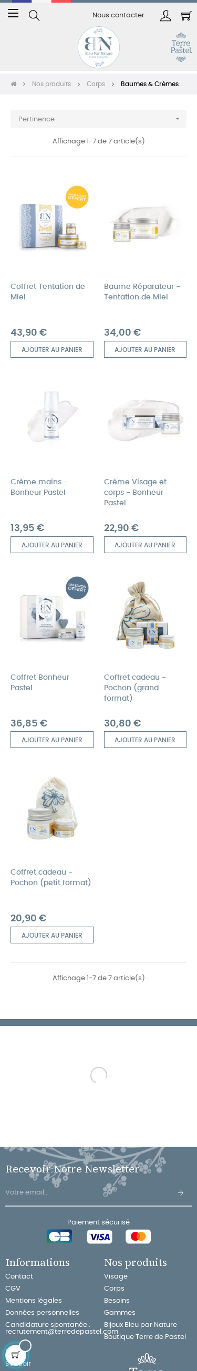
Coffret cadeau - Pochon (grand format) (135, 688)
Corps (114, 1288)
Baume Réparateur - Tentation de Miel (142, 292)
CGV (12, 1288)
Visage (116, 1276)
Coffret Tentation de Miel (48, 292)
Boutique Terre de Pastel (145, 1337)
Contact (19, 1276)
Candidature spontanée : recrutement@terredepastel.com (61, 1328)
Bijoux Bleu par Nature (140, 1325)
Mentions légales (33, 1300)
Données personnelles (42, 1313)
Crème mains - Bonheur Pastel (39, 487)
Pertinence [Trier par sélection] (102, 119)
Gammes (120, 1313)
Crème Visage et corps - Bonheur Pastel (135, 493)
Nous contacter (118, 15)
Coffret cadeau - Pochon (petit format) (51, 878)
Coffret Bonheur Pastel (40, 683)
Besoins (117, 1300)
